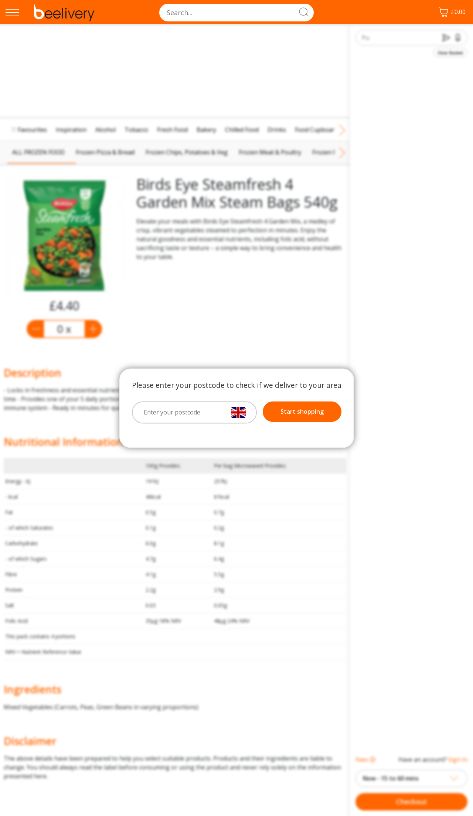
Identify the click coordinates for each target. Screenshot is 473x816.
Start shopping (302, 411)
